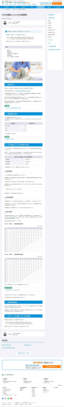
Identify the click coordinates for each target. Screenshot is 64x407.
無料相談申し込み (58, 3)
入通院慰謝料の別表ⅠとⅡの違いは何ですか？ (14, 289)
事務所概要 (45, 390)
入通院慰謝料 (17, 90)
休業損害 (50, 23)
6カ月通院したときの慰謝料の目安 (13, 53)
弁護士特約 (19, 4)
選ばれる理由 (34, 4)
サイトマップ (4, 403)
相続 (25, 405)
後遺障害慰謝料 (10, 55)
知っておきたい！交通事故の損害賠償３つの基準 (14, 107)
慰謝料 (3, 4)
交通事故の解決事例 (23, 388)
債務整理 (21, 405)
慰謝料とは (9, 50)
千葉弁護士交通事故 (25, 3)
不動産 (30, 405)
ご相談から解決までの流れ (7, 390)
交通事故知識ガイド (40, 7)
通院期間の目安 (10, 52)
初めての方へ (24, 4)
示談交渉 (6, 4)
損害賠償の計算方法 (51, 32)
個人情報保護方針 (18, 403)
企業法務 (16, 405)
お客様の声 (29, 4)
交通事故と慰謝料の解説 (7, 345)
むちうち (15, 4)
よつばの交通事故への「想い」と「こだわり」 (10, 395)
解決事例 (14, 7)
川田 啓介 (16, 23)
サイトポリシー (10, 403)
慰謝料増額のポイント (29, 345)
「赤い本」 (10, 217)
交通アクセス (45, 392)
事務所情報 (49, 7)
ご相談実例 (4, 394)
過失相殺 (50, 36)
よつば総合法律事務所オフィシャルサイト (29, 403)
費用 (32, 7)
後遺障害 (10, 4)
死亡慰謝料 (29, 90)
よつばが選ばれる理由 (6, 391)
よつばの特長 (6, 7)
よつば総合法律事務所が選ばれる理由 (10, 347)
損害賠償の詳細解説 (51, 34)
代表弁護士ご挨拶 (46, 391)
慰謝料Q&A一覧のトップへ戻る (24, 353)
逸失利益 (50, 25)
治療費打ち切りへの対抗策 (10, 138)
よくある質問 (57, 7)
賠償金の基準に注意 (51, 29)
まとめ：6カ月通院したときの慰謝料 (13, 56)
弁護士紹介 (23, 7)
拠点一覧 (59, 386)
